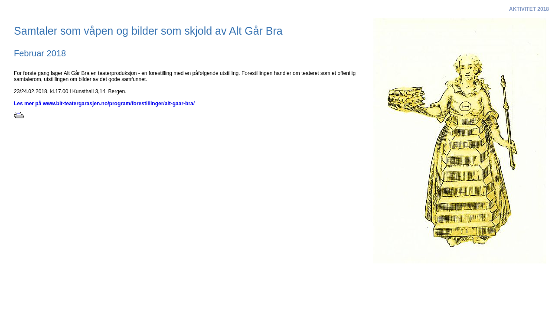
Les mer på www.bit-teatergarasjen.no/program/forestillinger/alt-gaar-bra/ (104, 104)
